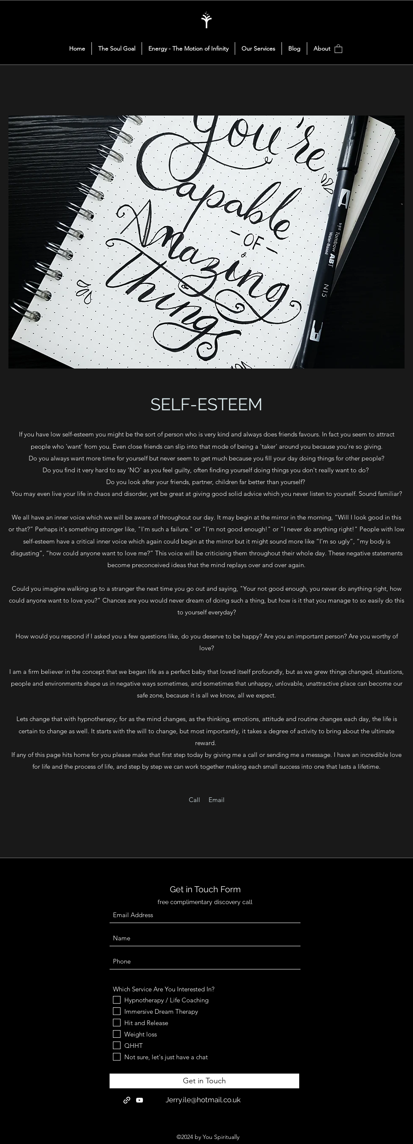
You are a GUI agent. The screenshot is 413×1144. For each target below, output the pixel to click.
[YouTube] (139, 1100)
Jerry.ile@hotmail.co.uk (203, 1100)
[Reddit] (127, 1100)
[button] (338, 48)
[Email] (217, 800)
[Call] (194, 800)
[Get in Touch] (204, 1081)
